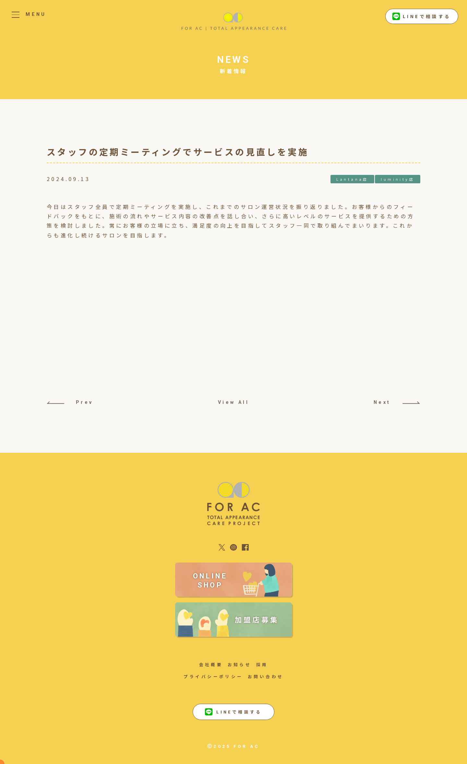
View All (233, 402)
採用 (262, 664)
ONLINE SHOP (210, 580)
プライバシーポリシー (213, 676)
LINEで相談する (421, 16)
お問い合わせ (265, 676)
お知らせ (240, 664)
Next (397, 402)
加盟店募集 (257, 619)
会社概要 (211, 664)
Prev (70, 402)
